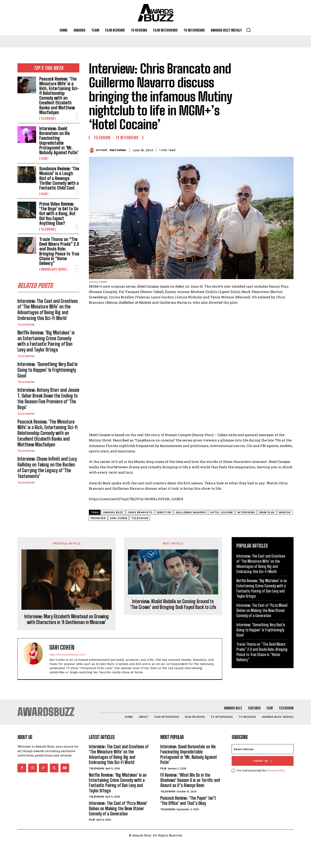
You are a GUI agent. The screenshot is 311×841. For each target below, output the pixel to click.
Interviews (246, 512)
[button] (248, 30)
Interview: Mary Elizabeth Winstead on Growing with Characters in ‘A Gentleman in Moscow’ (66, 619)
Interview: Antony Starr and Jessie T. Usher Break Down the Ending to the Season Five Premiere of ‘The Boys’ (48, 398)
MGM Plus (267, 512)
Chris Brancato (140, 512)
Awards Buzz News (53, 269)
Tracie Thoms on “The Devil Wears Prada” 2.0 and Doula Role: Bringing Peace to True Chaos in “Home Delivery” (59, 251)
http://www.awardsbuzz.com (67, 654)
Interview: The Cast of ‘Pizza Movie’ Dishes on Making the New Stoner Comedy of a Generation (262, 610)
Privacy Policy (276, 770)
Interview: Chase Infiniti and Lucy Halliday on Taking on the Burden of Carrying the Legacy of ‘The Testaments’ (47, 467)
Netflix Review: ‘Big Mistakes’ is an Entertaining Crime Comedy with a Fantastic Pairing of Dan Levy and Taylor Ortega (46, 341)
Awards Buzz (113, 512)
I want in (263, 761)
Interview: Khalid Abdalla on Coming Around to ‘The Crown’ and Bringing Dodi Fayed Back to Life (173, 604)
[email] (263, 749)
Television (47, 118)
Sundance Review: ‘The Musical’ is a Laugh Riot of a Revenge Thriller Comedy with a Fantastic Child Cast (59, 178)
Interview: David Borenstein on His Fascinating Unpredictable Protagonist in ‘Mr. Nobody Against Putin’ (59, 140)
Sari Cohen (118, 150)
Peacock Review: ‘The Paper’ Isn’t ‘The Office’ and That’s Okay (188, 800)
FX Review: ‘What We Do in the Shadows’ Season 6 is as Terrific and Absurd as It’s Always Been (190, 780)
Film (44, 158)
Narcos (285, 512)
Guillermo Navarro (191, 512)
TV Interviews (126, 138)
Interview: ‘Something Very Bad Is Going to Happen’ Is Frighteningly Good (47, 370)
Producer (98, 518)
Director (164, 512)
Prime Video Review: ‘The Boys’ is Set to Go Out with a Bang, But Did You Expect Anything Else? (58, 213)
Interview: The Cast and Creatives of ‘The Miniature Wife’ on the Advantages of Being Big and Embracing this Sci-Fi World (47, 309)
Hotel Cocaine (221, 512)
